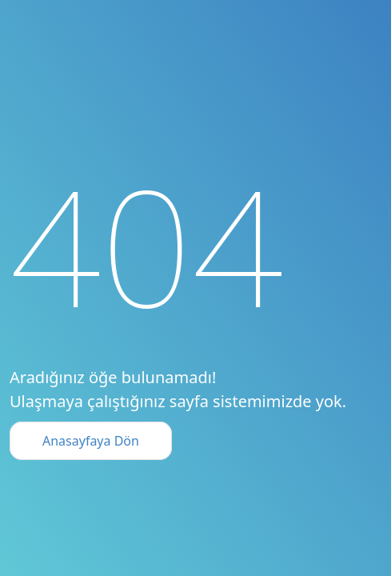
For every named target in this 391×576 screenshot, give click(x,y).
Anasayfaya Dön (90, 441)
